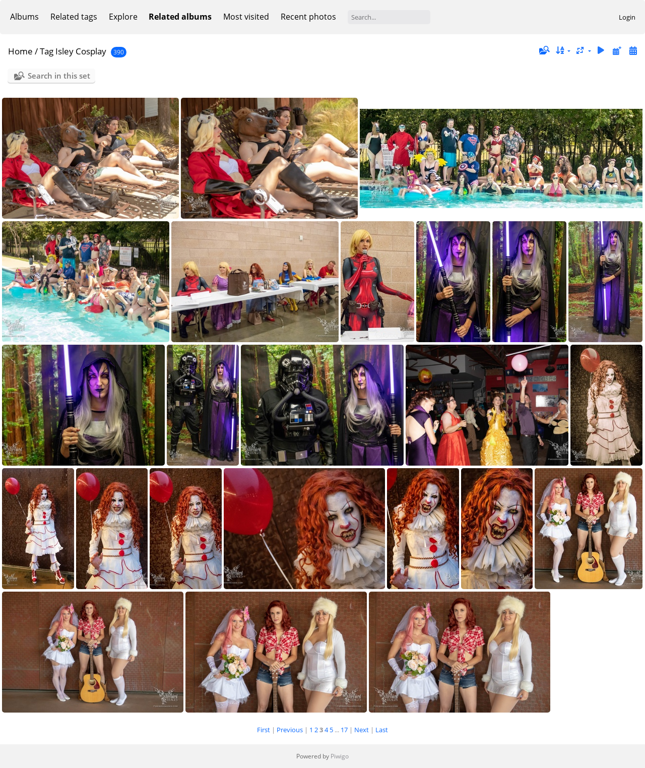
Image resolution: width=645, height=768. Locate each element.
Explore (123, 16)
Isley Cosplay (80, 51)
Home (20, 51)
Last (381, 729)
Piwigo (340, 756)
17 (344, 729)
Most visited (246, 16)
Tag (46, 51)
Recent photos (308, 16)
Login (627, 17)
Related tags (73, 16)
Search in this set (59, 76)
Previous (290, 729)
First (263, 729)
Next (361, 729)
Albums (24, 16)
